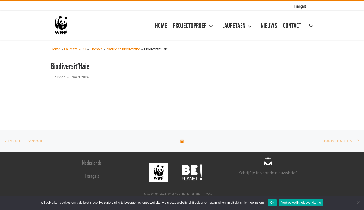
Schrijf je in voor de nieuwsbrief (268, 172)
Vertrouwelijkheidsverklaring (301, 202)
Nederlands (92, 162)
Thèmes (96, 49)
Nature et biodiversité (123, 49)
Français (92, 175)
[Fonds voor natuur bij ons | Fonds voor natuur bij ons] (61, 24)
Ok (272, 202)
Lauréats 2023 (75, 49)
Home (55, 49)
